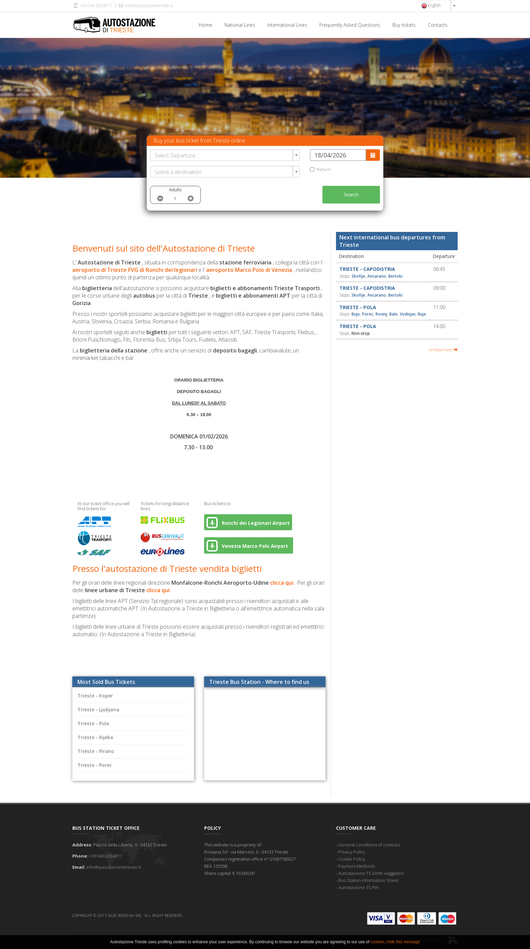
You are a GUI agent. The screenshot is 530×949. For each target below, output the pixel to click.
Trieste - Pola (357, 307)
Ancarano (376, 276)
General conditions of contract (369, 845)
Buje (356, 314)
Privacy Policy (351, 852)
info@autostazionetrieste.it (145, 5)
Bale (393, 314)
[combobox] (437, 6)
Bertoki (395, 276)
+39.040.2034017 (92, 5)
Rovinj (381, 314)
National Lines (239, 25)
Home (205, 25)
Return (320, 169)
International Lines (287, 25)
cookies (377, 942)
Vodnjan (407, 314)
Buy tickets (404, 25)
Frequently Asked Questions (349, 25)
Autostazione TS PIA (358, 887)
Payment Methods (356, 866)
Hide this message (403, 942)
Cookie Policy (351, 859)
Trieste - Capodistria (367, 269)
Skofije (358, 276)
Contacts (438, 25)
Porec (367, 314)
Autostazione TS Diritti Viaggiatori (371, 873)
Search (351, 194)
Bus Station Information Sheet (368, 880)
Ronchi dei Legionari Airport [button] (248, 522)
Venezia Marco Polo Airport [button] (249, 545)
